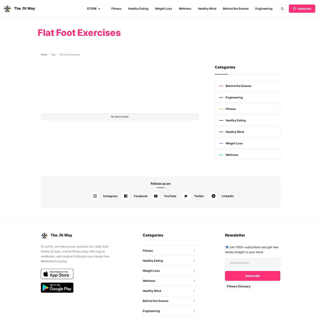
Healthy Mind (208, 8)
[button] (95, 8)
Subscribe (304, 8)
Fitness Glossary (238, 286)
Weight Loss (164, 8)
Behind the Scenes (236, 8)
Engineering (264, 8)
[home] (19, 8)
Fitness (118, 8)
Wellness (186, 8)
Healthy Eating (139, 8)
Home (44, 54)
